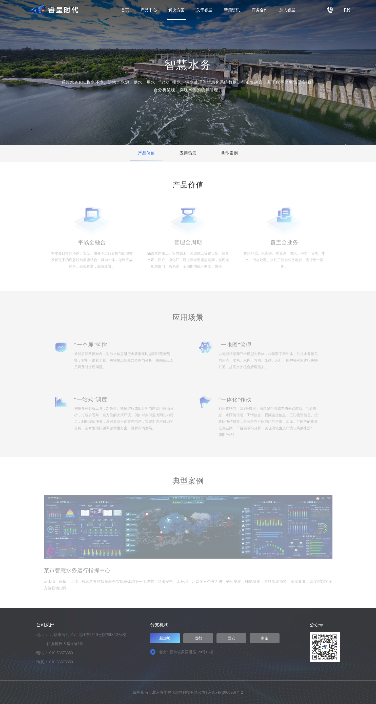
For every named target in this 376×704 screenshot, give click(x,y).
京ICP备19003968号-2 (225, 692)
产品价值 (142, 153)
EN (347, 10)
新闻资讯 (232, 10)
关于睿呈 (204, 10)
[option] (188, 545)
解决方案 (176, 10)
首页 (125, 10)
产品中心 (149, 10)
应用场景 (188, 153)
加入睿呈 (287, 10)
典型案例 (234, 153)
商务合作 (260, 10)
